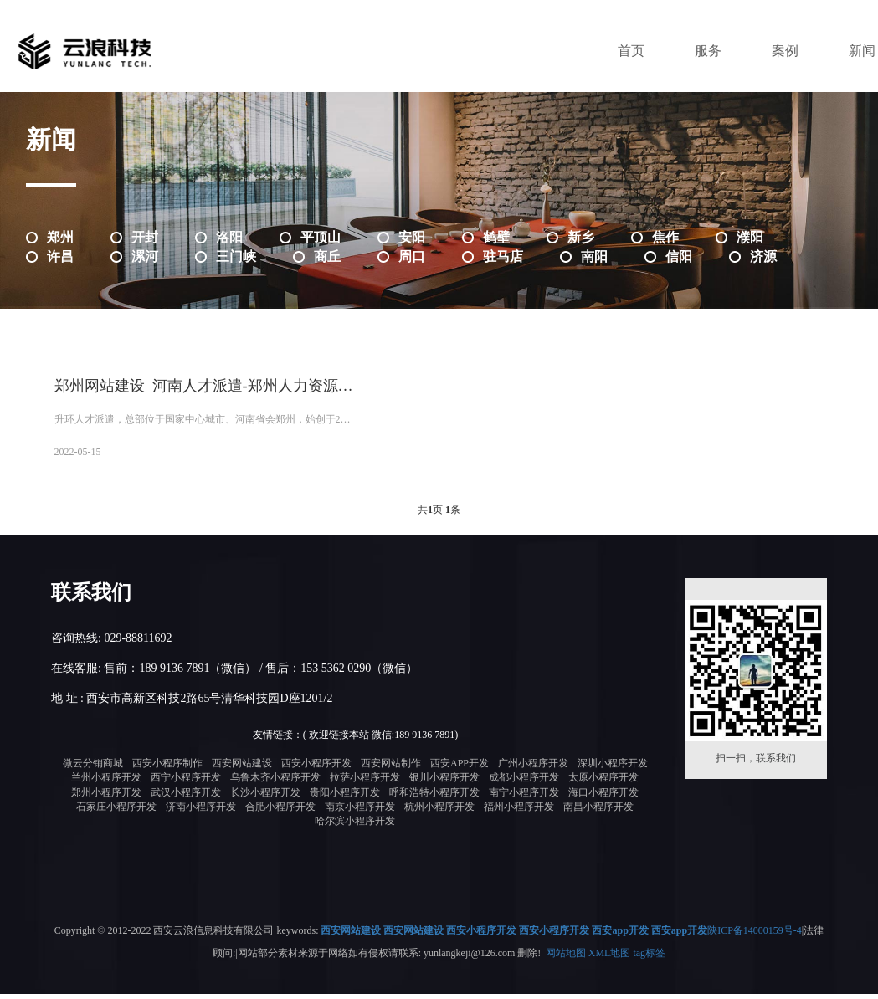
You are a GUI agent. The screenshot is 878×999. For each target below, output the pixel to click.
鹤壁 (496, 237)
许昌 (60, 256)
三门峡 (236, 256)
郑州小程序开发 (106, 798)
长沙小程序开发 (265, 798)
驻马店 (503, 256)
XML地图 (609, 958)
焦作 (665, 237)
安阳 (411, 237)
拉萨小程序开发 (365, 784)
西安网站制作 (391, 769)
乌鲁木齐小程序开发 (275, 784)
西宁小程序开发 (186, 784)
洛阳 (229, 237)
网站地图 (566, 958)
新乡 (580, 237)
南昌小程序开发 (598, 812)
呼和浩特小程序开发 (434, 798)
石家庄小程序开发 (116, 812)
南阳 (594, 256)
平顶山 (320, 237)
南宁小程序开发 (524, 798)
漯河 (144, 256)
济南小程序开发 (201, 812)
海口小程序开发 (603, 798)
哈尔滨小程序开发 (355, 826)
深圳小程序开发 (613, 769)
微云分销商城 (93, 769)
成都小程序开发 (524, 784)
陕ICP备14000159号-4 (754, 936)
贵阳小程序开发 (345, 798)
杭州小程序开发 (439, 812)
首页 (631, 51)
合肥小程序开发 (280, 812)
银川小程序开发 (444, 784)
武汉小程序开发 (186, 798)
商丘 (327, 256)
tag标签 (649, 958)
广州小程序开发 (533, 769)
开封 (144, 237)
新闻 (862, 51)
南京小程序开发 (360, 812)
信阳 (678, 256)
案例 (785, 51)
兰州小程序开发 (106, 784)
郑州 (60, 237)
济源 (763, 256)
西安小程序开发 (316, 769)
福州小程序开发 (519, 812)
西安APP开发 (459, 769)
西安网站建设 (242, 769)
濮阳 (750, 237)
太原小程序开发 (603, 784)
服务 (708, 51)
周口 (411, 256)
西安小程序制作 (167, 769)
